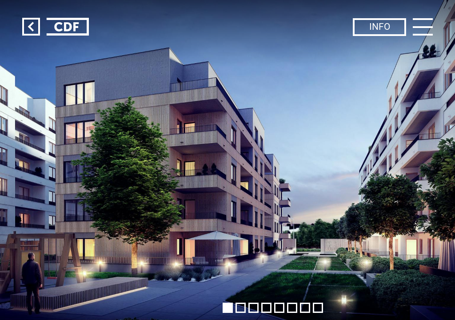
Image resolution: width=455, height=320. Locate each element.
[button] (228, 308)
